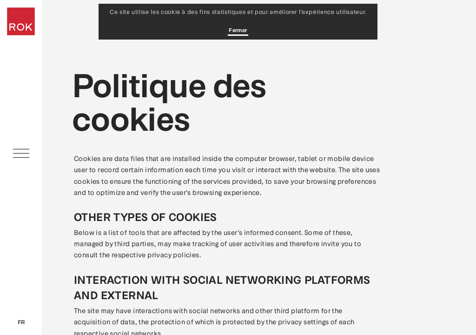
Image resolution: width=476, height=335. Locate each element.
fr (21, 322)
